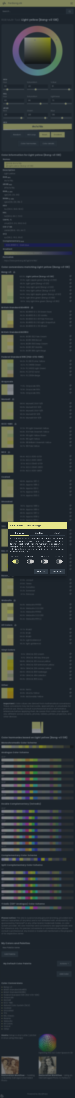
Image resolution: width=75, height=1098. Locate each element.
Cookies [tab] (39, 533)
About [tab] (57, 533)
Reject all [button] (41, 571)
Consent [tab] (19, 533)
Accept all (57, 571)
